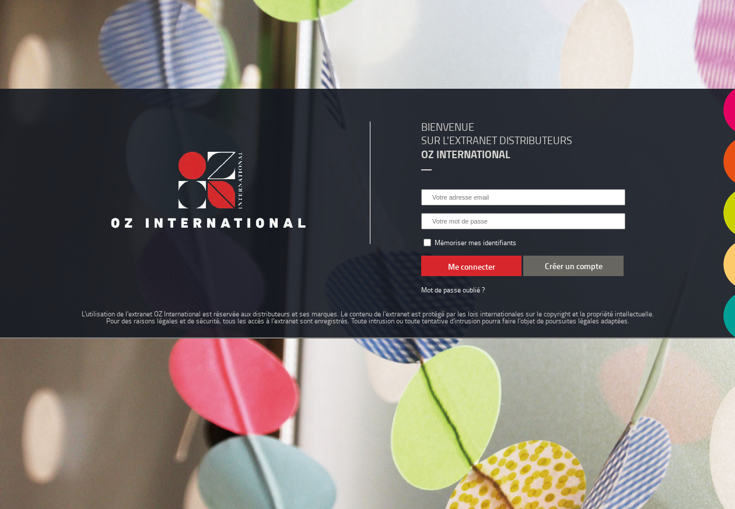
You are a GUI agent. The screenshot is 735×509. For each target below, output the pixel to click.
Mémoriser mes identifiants (470, 242)
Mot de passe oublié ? (453, 290)
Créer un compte (574, 265)
